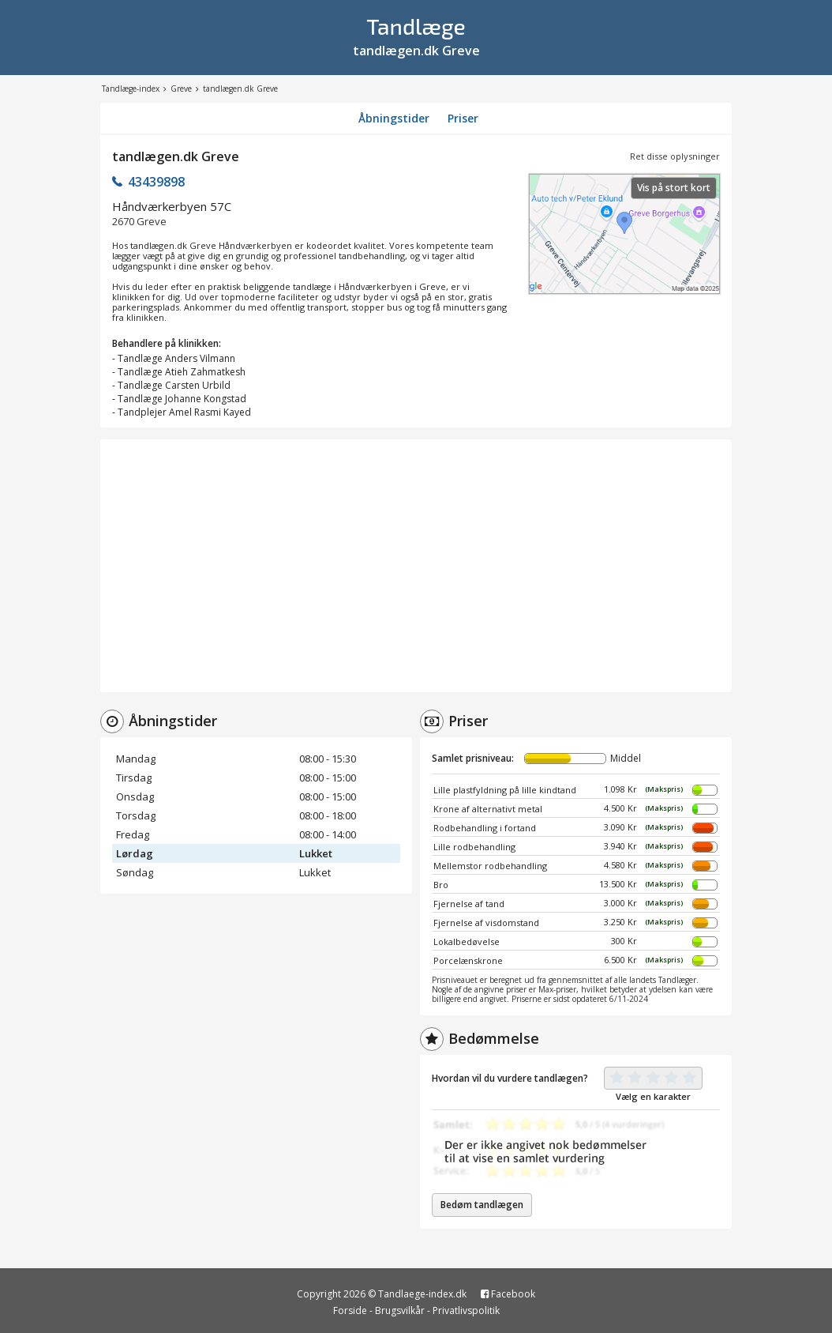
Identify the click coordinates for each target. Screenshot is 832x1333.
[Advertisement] (416, 565)
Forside (350, 1310)
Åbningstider (393, 118)
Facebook (508, 1294)
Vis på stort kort (673, 187)
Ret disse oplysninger (675, 156)
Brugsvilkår (400, 1310)
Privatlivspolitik (466, 1310)
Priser (463, 118)
